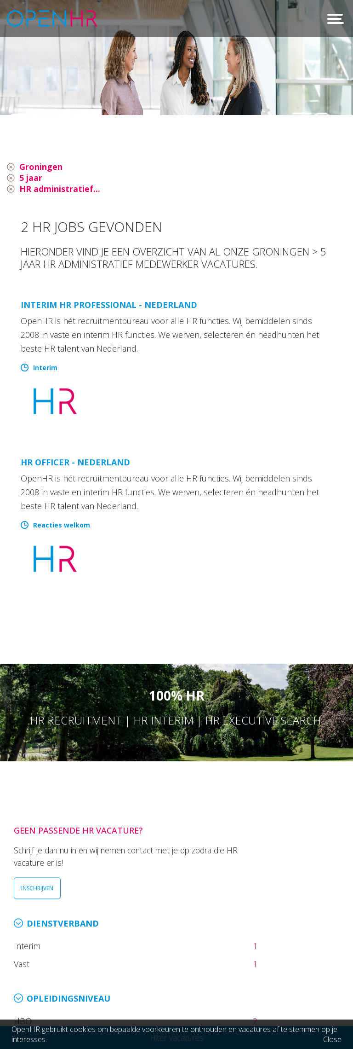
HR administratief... (59, 188)
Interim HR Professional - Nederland (109, 304)
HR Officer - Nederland (75, 462)
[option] (176, 57)
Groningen (41, 166)
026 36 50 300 (74, 963)
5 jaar (30, 177)
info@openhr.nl (77, 976)
